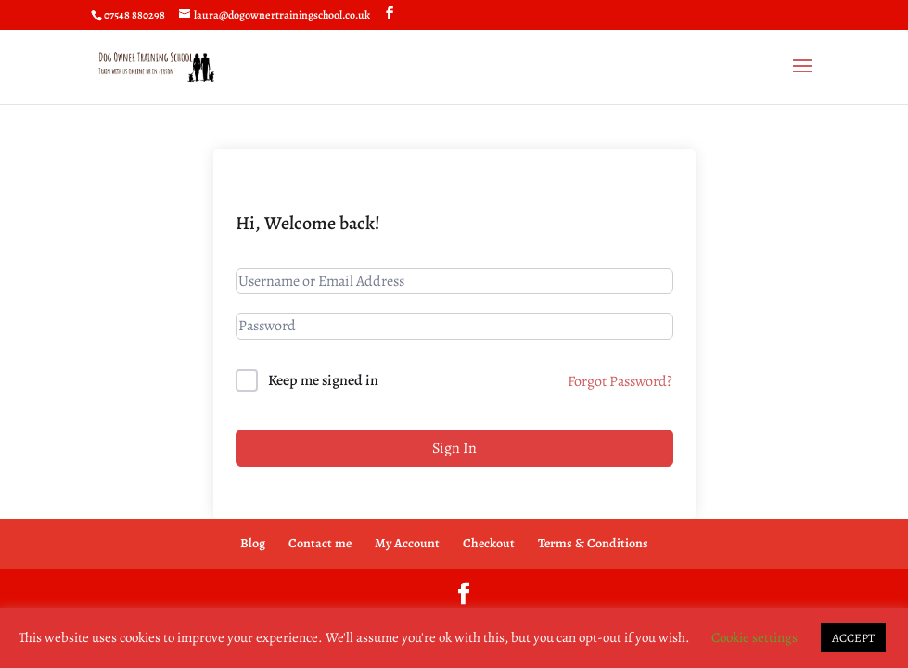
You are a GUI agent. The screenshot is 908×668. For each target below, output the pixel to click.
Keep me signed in (323, 380)
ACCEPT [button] (853, 638)
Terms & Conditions (593, 543)
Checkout (489, 543)
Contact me (320, 543)
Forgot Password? (620, 381)
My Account (407, 543)
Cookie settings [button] (754, 637)
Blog (252, 543)
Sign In (454, 448)
